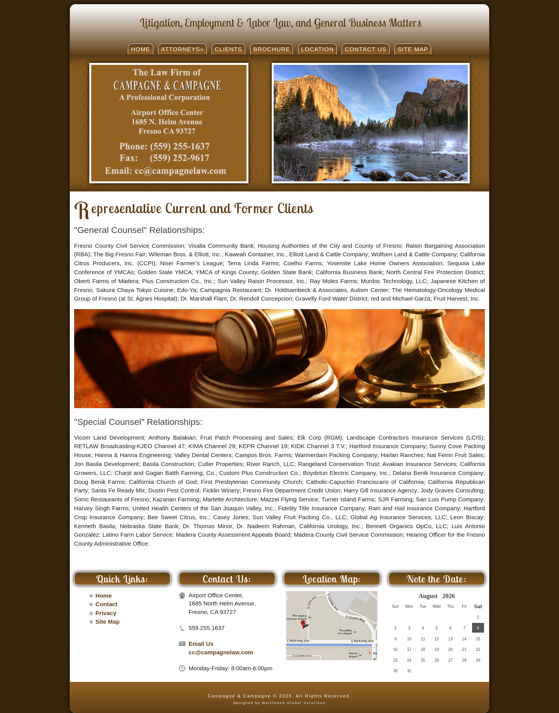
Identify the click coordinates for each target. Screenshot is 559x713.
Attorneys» (182, 49)
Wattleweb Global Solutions (294, 703)
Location (317, 49)
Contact (106, 604)
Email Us (201, 643)
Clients (228, 49)
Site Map (413, 49)
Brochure (271, 49)
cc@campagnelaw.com (221, 652)
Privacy (105, 613)
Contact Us (365, 49)
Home (140, 49)
